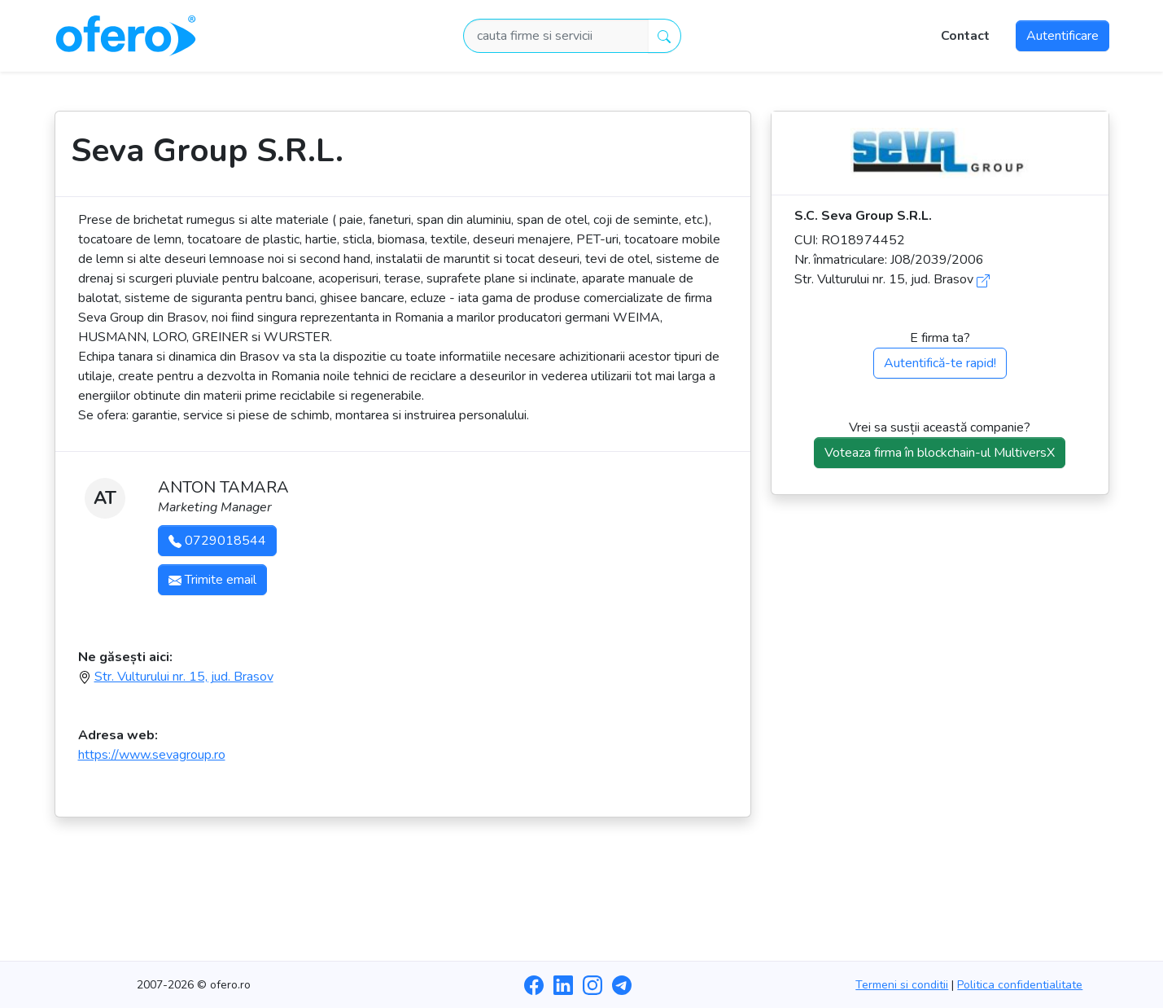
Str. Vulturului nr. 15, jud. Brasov (183, 677)
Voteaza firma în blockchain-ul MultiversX (939, 453)
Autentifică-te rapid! (940, 363)
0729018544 (217, 541)
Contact (965, 36)
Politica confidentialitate (1019, 985)
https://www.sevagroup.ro (151, 755)
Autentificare (1062, 36)
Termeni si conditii (901, 985)
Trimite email (212, 580)
